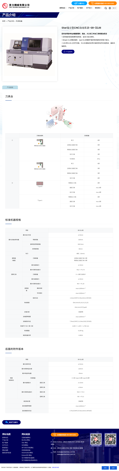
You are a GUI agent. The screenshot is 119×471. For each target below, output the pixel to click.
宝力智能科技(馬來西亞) (30, 461)
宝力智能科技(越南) (28, 459)
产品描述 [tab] (10, 88)
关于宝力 (90, 8)
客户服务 (81, 8)
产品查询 (68, 52)
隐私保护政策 (7, 453)
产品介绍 (73, 8)
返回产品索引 (11, 422)
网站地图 (5, 451)
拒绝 (105, 468)
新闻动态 (64, 8)
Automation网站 (27, 453)
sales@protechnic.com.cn (66, 455)
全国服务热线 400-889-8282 (102, 3)
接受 (113, 468)
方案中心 (79, 3)
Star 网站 (25, 443)
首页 (3, 21)
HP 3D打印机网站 (28, 448)
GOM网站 (25, 446)
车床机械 (19, 21)
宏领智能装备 (26, 451)
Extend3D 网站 (27, 456)
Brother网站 (26, 440)
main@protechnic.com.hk (66, 452)
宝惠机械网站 (26, 438)
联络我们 (98, 8)
